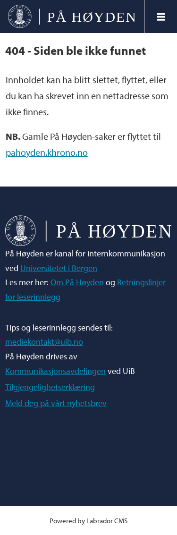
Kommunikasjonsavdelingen (55, 370)
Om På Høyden (77, 282)
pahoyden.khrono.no (47, 152)
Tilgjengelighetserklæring (50, 387)
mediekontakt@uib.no (44, 341)
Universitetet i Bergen (58, 268)
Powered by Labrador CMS (88, 520)
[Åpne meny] (161, 17)
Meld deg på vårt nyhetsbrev (56, 403)
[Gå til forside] (72, 16)
